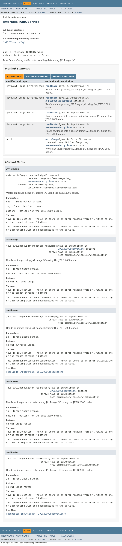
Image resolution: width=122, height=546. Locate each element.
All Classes (67, 9)
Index (63, 3)
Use (35, 3)
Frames (38, 9)
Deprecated (52, 3)
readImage (51, 86)
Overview (6, 3)
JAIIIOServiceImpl (14, 42)
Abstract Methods (63, 76)
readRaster (52, 112)
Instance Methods (37, 76)
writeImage (52, 139)
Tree (41, 3)
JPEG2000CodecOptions (58, 101)
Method (42, 12)
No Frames (49, 9)
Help (70, 3)
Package (17, 3)
